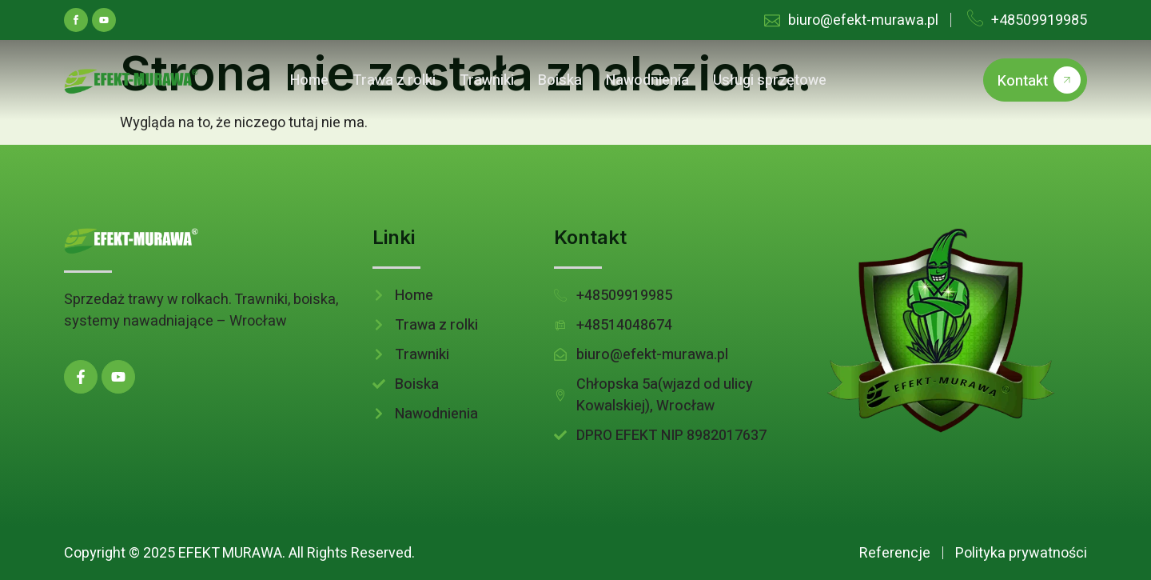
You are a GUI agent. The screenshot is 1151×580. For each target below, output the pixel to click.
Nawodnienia (647, 80)
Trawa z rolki (394, 80)
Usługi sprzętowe (769, 80)
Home (309, 80)
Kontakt (1039, 80)
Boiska (560, 80)
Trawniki (487, 80)
